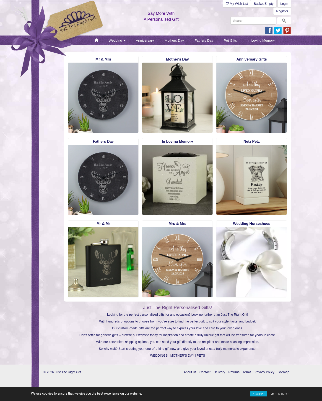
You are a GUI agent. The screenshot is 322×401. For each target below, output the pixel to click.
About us (190, 372)
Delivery (219, 372)
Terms (247, 372)
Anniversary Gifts (251, 59)
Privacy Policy (264, 372)
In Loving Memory (177, 141)
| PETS (200, 355)
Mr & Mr (103, 224)
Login (284, 3)
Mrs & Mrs (177, 224)
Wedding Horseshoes (251, 224)
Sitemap (283, 372)
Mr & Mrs (103, 59)
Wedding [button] (117, 40)
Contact (205, 372)
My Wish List (237, 3)
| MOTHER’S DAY (181, 355)
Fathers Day (103, 141)
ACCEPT (258, 394)
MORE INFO (279, 394)
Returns (233, 372)
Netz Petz (252, 141)
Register (282, 11)
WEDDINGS (159, 355)
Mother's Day (177, 59)
